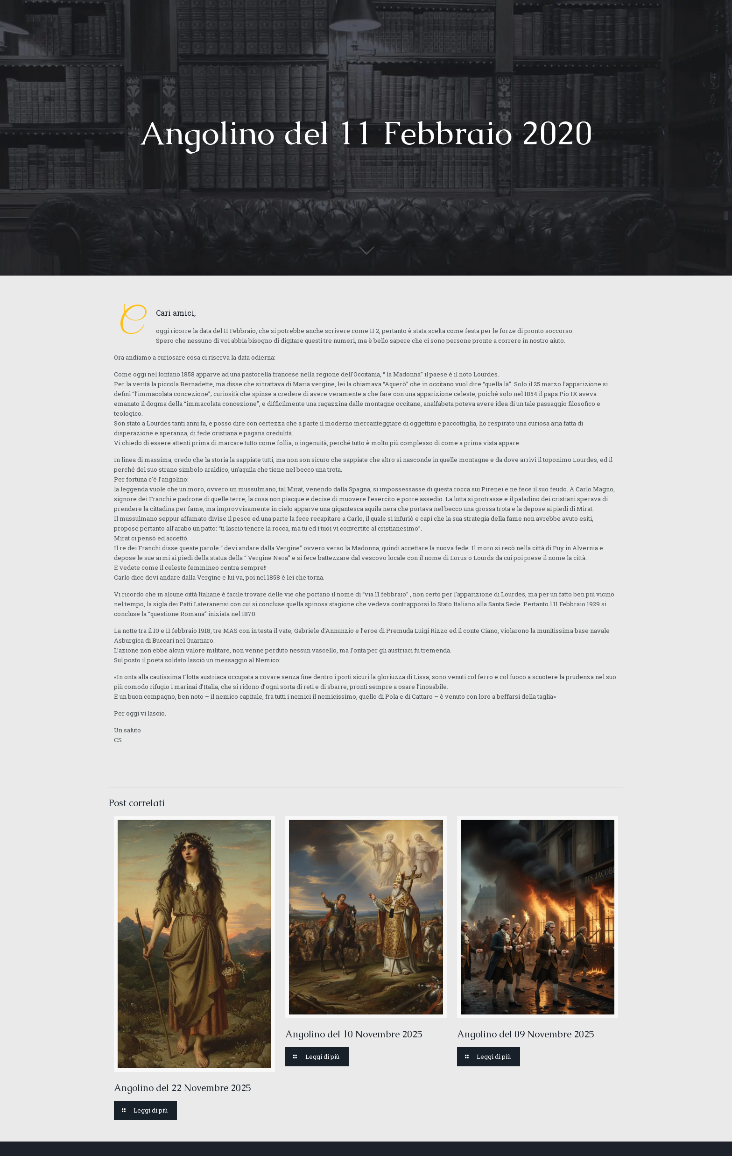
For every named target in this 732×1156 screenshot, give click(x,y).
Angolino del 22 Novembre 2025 (182, 1088)
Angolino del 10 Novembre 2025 (353, 1034)
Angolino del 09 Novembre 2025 (525, 1034)
